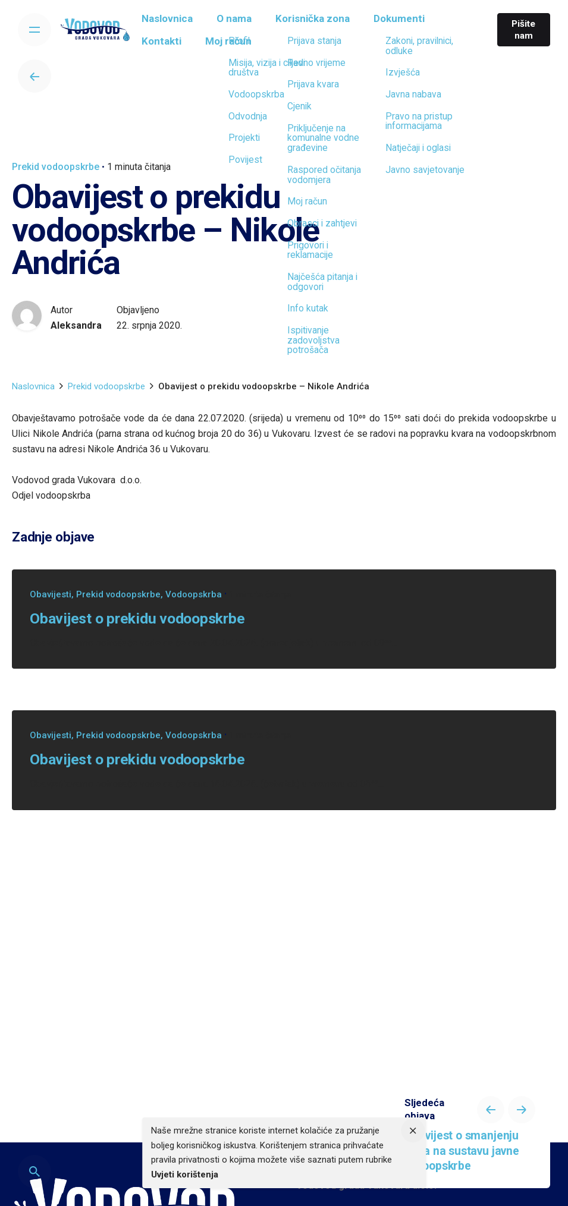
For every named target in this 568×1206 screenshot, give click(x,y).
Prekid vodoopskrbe (55, 166)
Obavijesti (50, 594)
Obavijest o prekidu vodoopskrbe (137, 618)
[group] (174, 22)
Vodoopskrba (193, 594)
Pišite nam (521, 29)
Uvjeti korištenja (184, 1174)
